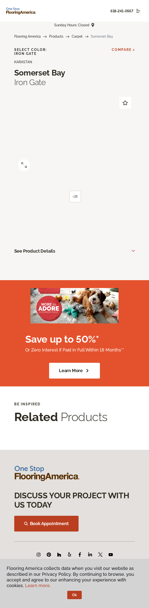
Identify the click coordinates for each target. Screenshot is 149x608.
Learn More (74, 370)
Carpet (77, 36)
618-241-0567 (121, 11)
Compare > (123, 50)
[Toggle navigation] (138, 11)
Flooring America (27, 36)
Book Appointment (46, 523)
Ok (74, 595)
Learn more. (38, 585)
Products (56, 36)
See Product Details (34, 251)
